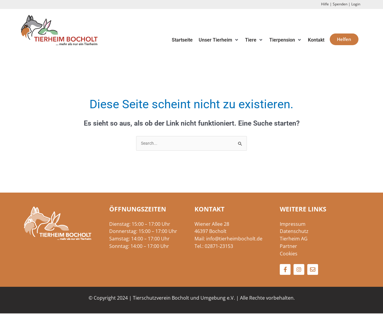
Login (355, 4)
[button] (219, 40)
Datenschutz (294, 231)
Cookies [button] (288, 254)
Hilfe (325, 4)
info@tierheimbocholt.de (234, 239)
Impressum (293, 224)
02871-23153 (219, 246)
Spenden (340, 4)
